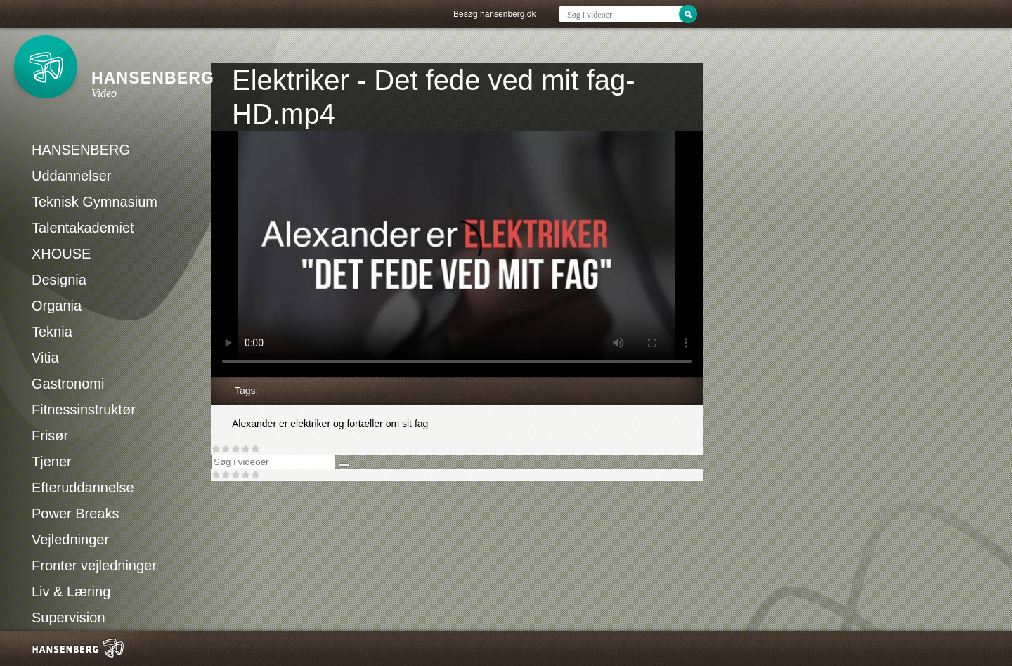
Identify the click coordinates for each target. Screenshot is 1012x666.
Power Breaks (75, 513)
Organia (57, 305)
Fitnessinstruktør (84, 409)
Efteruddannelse (83, 487)
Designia (59, 279)
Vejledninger (70, 539)
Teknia (52, 331)
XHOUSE (61, 253)
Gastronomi (68, 383)
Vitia (45, 357)
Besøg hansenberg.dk (494, 14)
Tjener (52, 461)
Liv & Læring (71, 591)
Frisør (50, 435)
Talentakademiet (83, 227)
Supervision (68, 617)
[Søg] (343, 465)
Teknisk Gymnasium (94, 201)
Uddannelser (71, 175)
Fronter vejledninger (94, 565)
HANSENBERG (81, 149)
